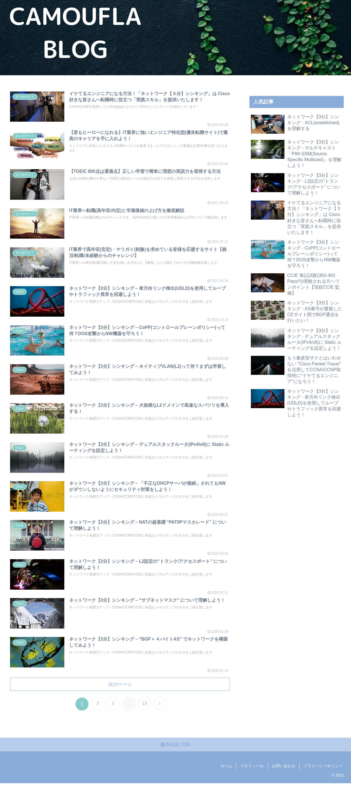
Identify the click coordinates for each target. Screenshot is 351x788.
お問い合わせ (283, 770)
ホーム (226, 770)
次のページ (120, 688)
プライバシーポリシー (323, 770)
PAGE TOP (175, 749)
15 (145, 708)
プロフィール (252, 770)
